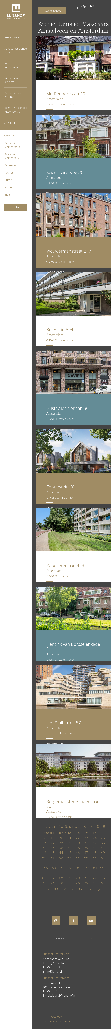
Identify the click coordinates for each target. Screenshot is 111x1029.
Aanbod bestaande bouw (15, 50)
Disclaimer (55, 1017)
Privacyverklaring (59, 1021)
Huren (8, 180)
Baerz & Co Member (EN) (12, 156)
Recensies (10, 165)
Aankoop (9, 122)
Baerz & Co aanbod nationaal (15, 94)
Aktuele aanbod (52, 10)
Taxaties (9, 172)
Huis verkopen (12, 37)
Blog (7, 194)
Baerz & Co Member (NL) (12, 145)
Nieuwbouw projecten (11, 80)
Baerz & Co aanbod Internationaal (15, 109)
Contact (16, 207)
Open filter (89, 6)
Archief (8, 187)
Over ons (9, 135)
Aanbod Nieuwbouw (11, 65)
